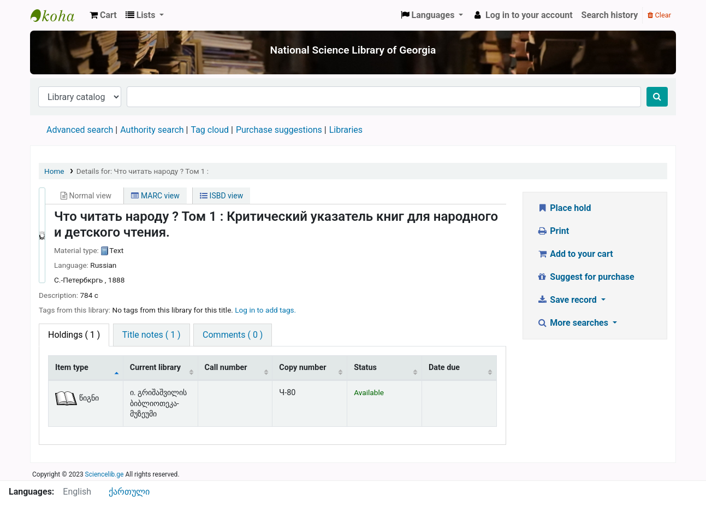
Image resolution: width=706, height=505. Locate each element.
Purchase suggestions (279, 130)
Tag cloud (210, 130)
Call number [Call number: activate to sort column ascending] (226, 367)
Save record (568, 300)
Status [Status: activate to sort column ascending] (365, 367)
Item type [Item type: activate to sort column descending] (71, 367)
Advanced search (79, 130)
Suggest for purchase (585, 277)
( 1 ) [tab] (74, 335)
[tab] (151, 335)
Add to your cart (575, 254)
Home (54, 171)
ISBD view (221, 195)
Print (553, 231)
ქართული (129, 491)
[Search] (657, 97)
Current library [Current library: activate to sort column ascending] (155, 367)
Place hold (564, 208)
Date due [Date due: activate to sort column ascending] (444, 367)
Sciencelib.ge (104, 474)
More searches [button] (573, 323)
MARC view (155, 195)
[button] (103, 15)
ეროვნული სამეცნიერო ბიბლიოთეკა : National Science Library (58, 15)
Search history (610, 15)
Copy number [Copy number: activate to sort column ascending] (302, 367)
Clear (659, 15)
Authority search (151, 130)
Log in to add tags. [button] (265, 310)
